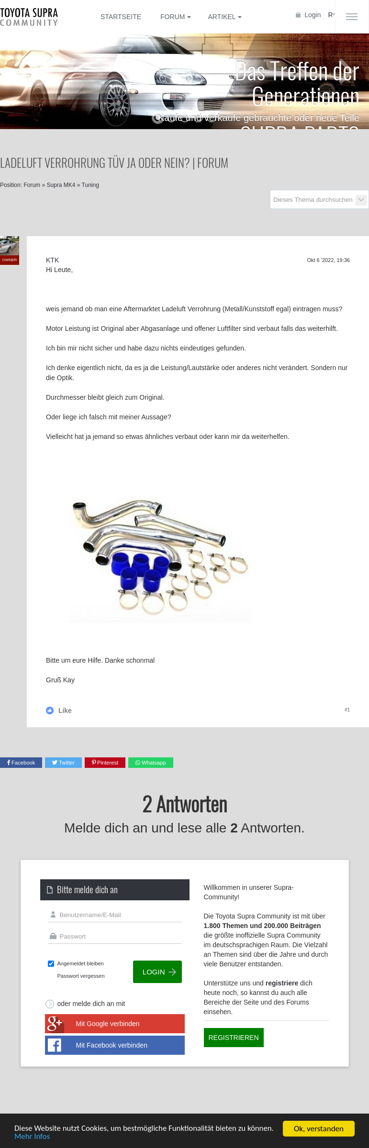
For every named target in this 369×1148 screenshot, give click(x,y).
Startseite (121, 17)
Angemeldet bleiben (80, 963)
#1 (347, 709)
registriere (282, 983)
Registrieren (234, 1037)
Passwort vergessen (81, 976)
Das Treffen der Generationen (297, 82)
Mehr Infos (32, 1138)
